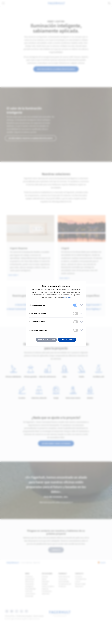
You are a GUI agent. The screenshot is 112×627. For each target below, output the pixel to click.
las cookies (67, 297)
